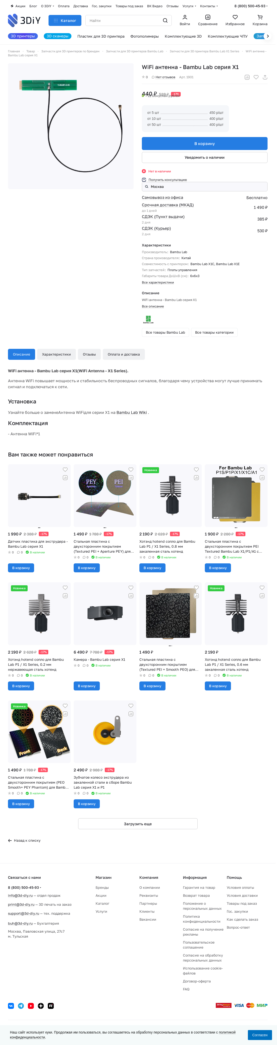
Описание (21, 354)
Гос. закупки (237, 911)
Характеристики (56, 354)
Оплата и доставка (124, 354)
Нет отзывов (163, 77)
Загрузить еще (138, 823)
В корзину (205, 143)
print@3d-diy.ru (21, 904)
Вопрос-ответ (238, 927)
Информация (195, 877)
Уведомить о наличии (205, 157)
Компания (148, 877)
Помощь (234, 877)
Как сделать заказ (242, 919)
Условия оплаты (240, 887)
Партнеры (148, 903)
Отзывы (89, 354)
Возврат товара (196, 895)
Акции (101, 895)
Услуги (101, 911)
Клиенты (147, 911)
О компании (149, 887)
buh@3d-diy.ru (20, 923)
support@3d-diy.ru (23, 913)
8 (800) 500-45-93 (249, 6)
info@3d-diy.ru (20, 895)
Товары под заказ (242, 903)
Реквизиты (148, 895)
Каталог (102, 903)
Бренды (102, 887)
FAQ (186, 989)
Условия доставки (242, 895)
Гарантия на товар (199, 887)
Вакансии (147, 919)
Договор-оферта (197, 981)
